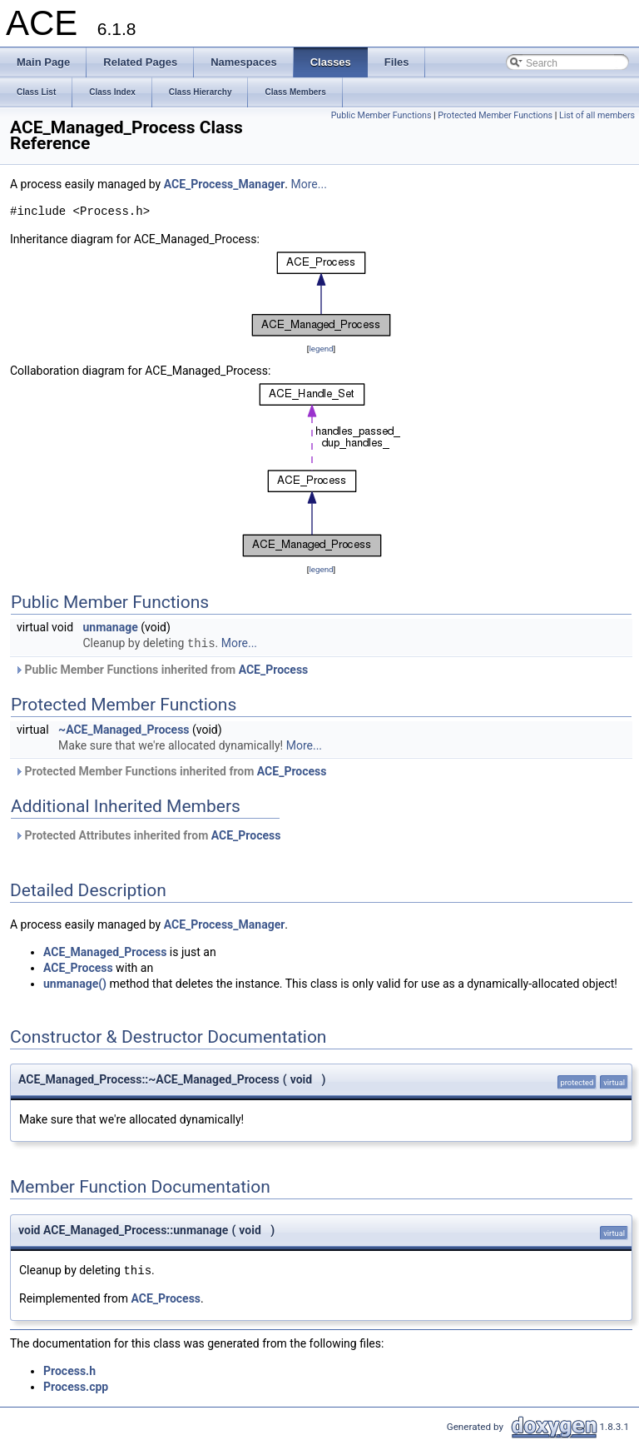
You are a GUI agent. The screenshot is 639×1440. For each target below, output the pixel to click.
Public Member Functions (381, 115)
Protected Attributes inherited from (147, 835)
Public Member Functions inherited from (161, 669)
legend (321, 348)
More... (309, 184)
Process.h (69, 1371)
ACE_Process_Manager (224, 184)
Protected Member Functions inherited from (170, 771)
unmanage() (74, 983)
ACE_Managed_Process (104, 952)
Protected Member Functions (495, 115)
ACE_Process (274, 669)
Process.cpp (75, 1386)
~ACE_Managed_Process (123, 729)
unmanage (110, 627)
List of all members (597, 115)
